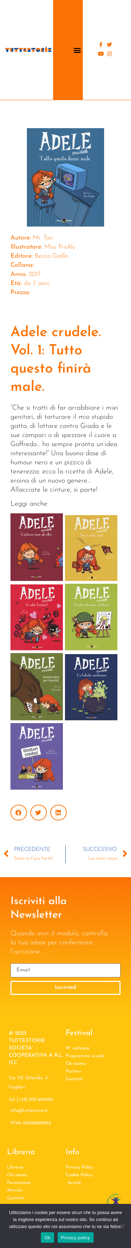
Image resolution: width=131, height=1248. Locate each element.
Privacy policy (75, 1237)
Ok (47, 1237)
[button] (77, 50)
